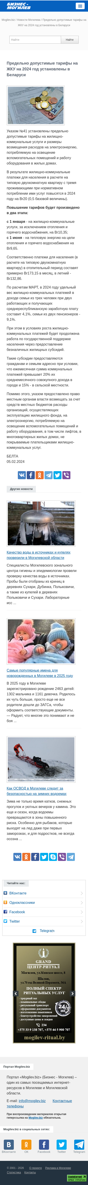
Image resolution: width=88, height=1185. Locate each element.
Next (72, 994)
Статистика (14, 1172)
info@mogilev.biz (32, 1101)
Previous (16, 994)
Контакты (30, 1172)
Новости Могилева (28, 19)
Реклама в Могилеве (58, 1168)
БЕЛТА (12, 456)
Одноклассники (22, 903)
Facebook (17, 912)
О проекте (35, 1168)
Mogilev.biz (8, 19)
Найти (70, 39)
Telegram (47, 931)
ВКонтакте (18, 893)
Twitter (14, 921)
